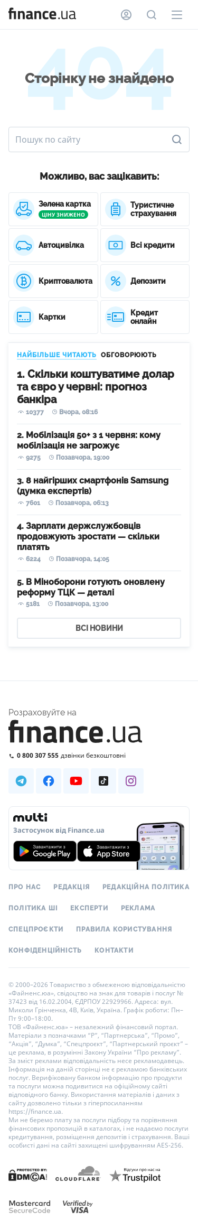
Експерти (89, 908)
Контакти (114, 950)
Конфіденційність (45, 950)
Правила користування (124, 929)
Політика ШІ (33, 908)
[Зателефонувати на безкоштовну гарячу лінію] (99, 755)
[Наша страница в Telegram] (21, 781)
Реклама (138, 908)
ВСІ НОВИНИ (99, 628)
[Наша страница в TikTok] (103, 781)
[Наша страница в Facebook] (48, 781)
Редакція (71, 887)
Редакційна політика (146, 887)
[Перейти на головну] (42, 14)
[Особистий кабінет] (126, 15)
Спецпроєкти (35, 929)
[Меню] (177, 15)
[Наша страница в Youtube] (76, 781)
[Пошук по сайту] (151, 15)
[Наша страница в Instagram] (131, 781)
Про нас (24, 887)
